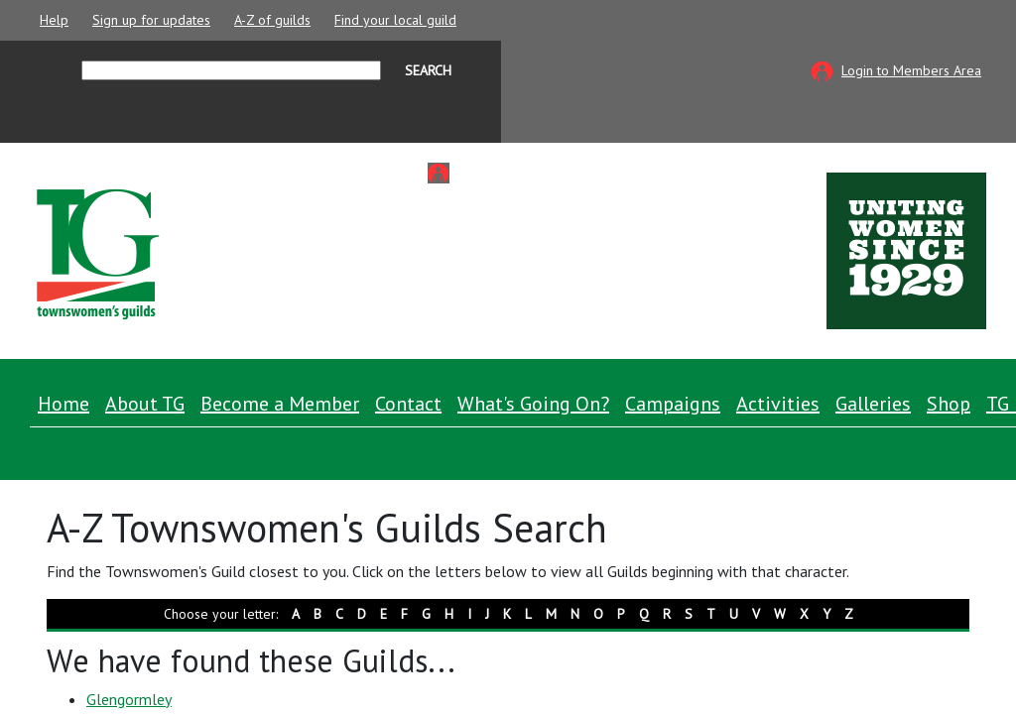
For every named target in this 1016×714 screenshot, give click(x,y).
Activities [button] (778, 403)
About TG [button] (145, 403)
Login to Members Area (911, 70)
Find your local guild (395, 20)
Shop (948, 403)
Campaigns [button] (672, 403)
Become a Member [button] (279, 403)
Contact (408, 403)
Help (54, 20)
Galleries (873, 403)
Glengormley (129, 699)
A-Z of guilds (272, 20)
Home (63, 403)
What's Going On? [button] (533, 403)
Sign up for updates (151, 20)
